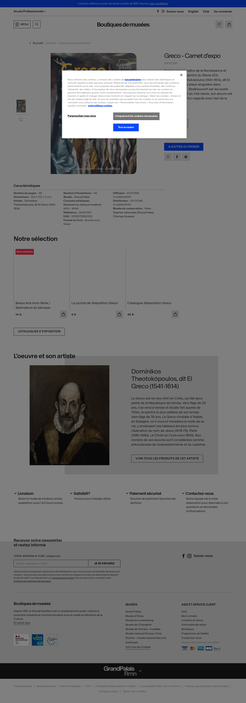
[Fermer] (181, 75)
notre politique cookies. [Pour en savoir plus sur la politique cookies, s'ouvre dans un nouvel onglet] (100, 106)
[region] (124, 104)
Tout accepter (126, 127)
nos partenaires (133, 79)
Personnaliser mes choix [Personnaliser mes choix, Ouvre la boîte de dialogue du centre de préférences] (82, 116)
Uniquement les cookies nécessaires (136, 116)
